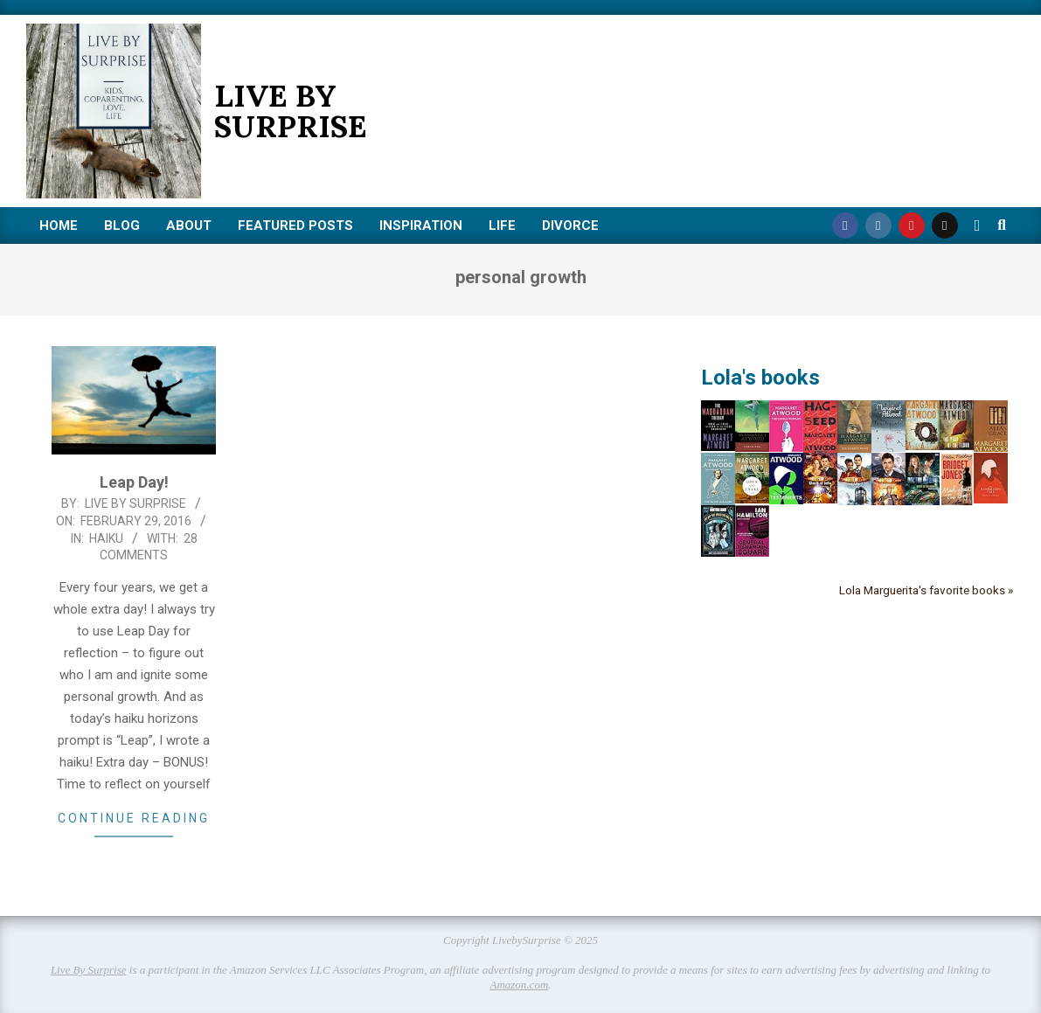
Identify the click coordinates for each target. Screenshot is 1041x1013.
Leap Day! (134, 482)
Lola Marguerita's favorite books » (926, 590)
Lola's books (760, 377)
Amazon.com (518, 984)
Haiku (106, 538)
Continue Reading (134, 818)
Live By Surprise (89, 969)
